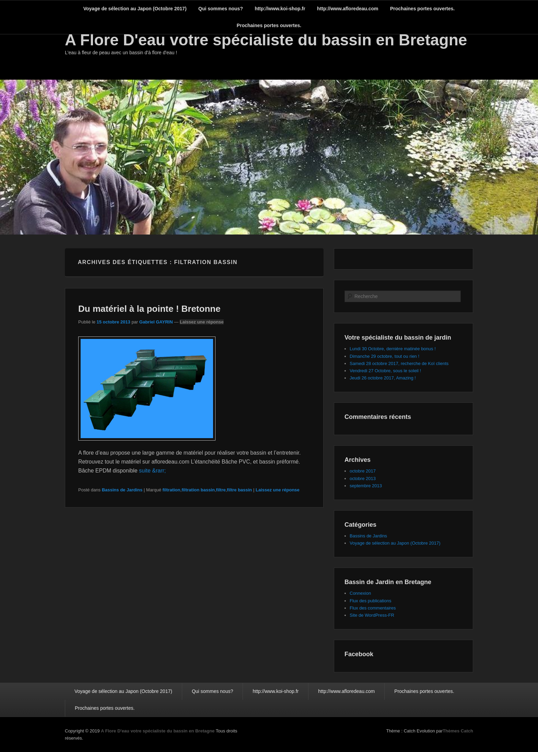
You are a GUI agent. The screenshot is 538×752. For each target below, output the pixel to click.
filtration (171, 489)
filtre (221, 489)
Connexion (360, 593)
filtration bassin (198, 489)
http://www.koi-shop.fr (280, 8)
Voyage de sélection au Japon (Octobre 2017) (135, 8)
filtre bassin (239, 489)
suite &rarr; (152, 471)
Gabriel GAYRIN (156, 321)
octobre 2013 (363, 478)
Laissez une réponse (202, 321)
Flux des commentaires (373, 608)
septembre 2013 (366, 485)
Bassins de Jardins (122, 489)
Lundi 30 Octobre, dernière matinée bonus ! (393, 348)
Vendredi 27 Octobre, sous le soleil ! (385, 370)
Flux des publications (370, 600)
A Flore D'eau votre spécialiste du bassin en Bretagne (266, 40)
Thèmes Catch (458, 730)
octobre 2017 (363, 471)
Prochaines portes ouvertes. (422, 8)
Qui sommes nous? (220, 8)
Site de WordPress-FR (372, 615)
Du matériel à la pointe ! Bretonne (149, 309)
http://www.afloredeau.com (347, 8)
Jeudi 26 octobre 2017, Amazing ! (383, 377)
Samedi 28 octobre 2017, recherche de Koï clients (399, 363)
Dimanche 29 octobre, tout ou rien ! (384, 356)
